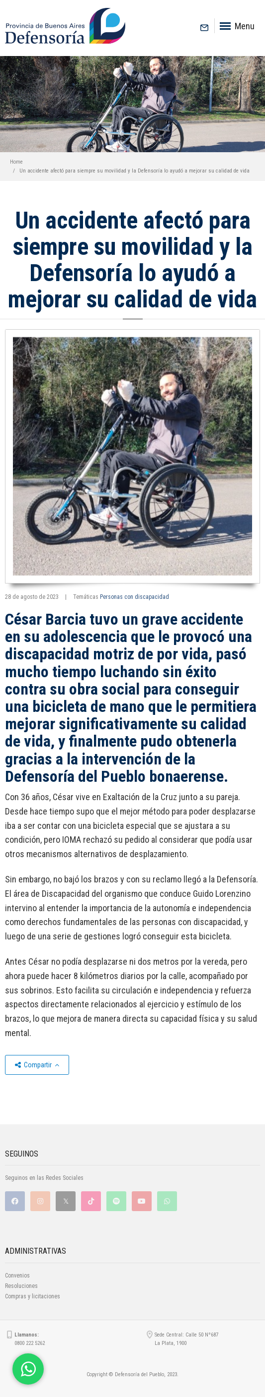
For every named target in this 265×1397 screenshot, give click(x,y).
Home (16, 162)
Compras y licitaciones (32, 1296)
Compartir (37, 1065)
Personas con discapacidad (134, 596)
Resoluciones (21, 1285)
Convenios (17, 1275)
